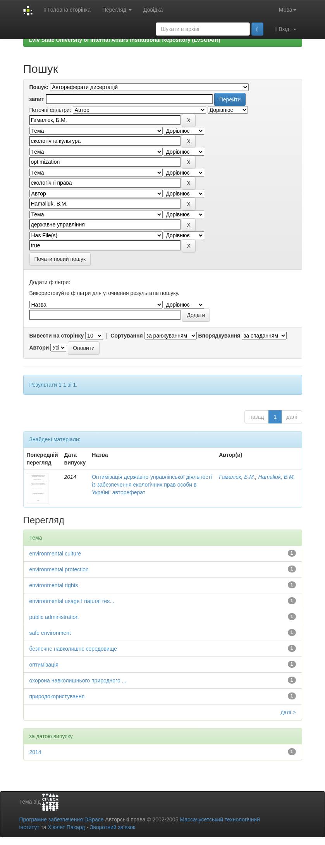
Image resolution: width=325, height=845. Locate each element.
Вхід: (285, 29)
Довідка (153, 10)
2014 (35, 752)
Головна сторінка (67, 10)
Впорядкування (219, 336)
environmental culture (55, 553)
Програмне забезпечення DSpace (61, 819)
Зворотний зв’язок (112, 827)
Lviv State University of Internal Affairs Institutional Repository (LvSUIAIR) (124, 40)
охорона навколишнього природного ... (78, 680)
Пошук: (39, 87)
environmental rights (53, 585)
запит (36, 99)
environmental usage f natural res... (71, 601)
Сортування (126, 336)
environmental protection (59, 569)
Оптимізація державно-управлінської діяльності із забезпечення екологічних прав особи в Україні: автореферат (152, 484)
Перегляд (117, 10)
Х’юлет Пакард (66, 827)
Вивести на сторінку (56, 336)
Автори (39, 348)
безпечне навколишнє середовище (73, 649)
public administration (54, 617)
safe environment (50, 633)
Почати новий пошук (60, 259)
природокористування (57, 696)
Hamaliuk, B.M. (276, 477)
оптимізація (43, 665)
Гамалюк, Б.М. (237, 477)
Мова (287, 10)
